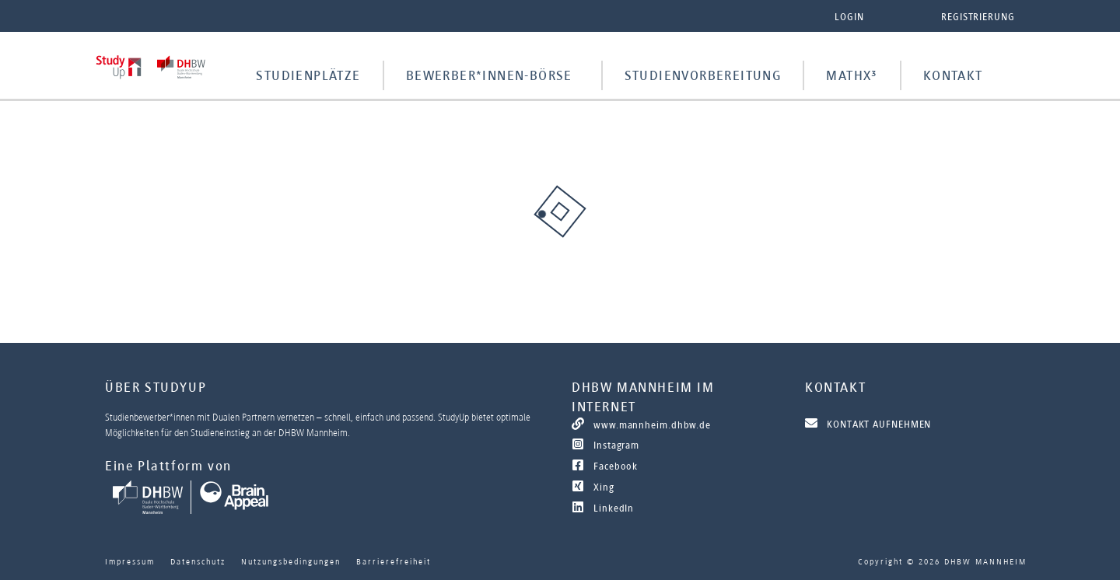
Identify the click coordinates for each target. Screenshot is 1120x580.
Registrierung (978, 17)
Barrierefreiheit (393, 561)
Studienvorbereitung (703, 75)
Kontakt (953, 75)
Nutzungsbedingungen (291, 561)
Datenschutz (198, 561)
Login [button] (849, 17)
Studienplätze (308, 75)
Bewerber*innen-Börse (489, 75)
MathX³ (851, 75)
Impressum (130, 561)
